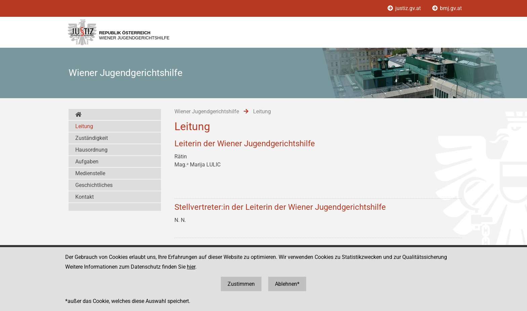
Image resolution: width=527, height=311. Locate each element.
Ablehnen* (287, 284)
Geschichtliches (94, 185)
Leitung (84, 126)
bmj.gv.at (447, 8)
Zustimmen (241, 284)
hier (191, 267)
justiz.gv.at (405, 8)
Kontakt (84, 197)
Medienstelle (90, 173)
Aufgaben (86, 161)
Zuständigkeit (91, 138)
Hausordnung (91, 150)
